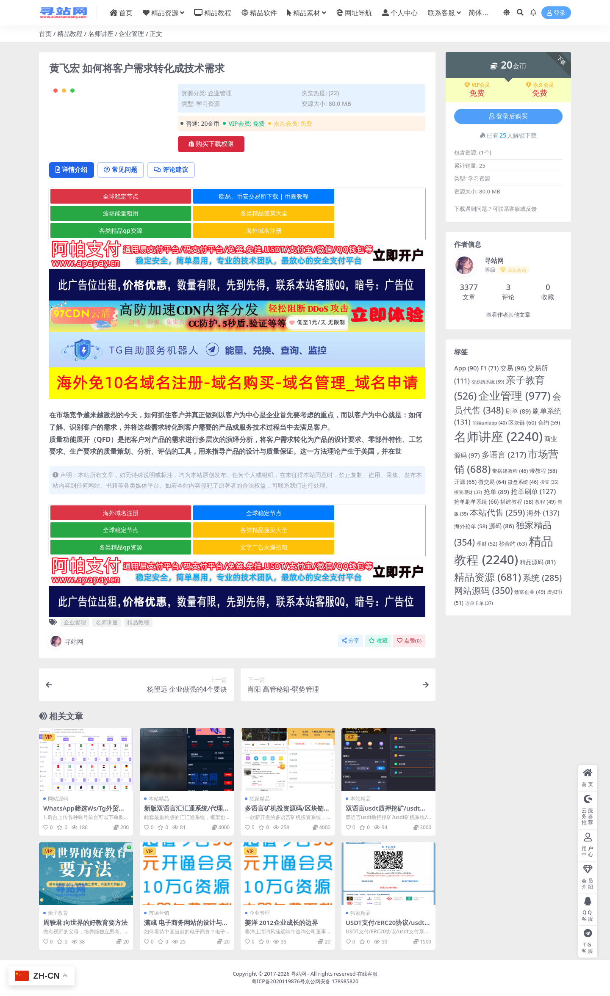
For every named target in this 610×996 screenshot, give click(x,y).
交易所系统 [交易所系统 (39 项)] (487, 381)
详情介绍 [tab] (73, 204)
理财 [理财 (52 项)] (487, 543)
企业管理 (131, 33)
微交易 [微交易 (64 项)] (492, 482)
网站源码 (58, 799)
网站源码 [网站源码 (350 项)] (483, 590)
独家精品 (260, 799)
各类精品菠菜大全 (112, 248)
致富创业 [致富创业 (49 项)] (529, 592)
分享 (350, 641)
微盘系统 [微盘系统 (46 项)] (523, 481)
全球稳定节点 (112, 231)
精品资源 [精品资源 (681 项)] (487, 577)
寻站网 (66, 641)
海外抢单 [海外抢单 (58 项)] (470, 526)
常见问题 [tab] (124, 204)
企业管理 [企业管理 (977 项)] (514, 395)
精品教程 (70, 33)
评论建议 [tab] (176, 204)
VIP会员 (477, 85)
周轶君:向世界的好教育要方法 (85, 923)
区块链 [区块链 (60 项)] (522, 422)
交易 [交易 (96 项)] (513, 368)
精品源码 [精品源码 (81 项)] (538, 562)
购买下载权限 (211, 144)
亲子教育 (58, 913)
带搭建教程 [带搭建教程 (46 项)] (510, 470)
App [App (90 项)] (466, 368)
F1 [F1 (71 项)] (489, 368)
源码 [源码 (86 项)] (501, 525)
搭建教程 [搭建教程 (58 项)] (516, 501)
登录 (556, 13)
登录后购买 (508, 116)
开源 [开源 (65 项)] (465, 482)
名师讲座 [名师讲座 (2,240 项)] (498, 436)
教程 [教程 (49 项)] (545, 501)
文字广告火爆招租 (361, 548)
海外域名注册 (362, 248)
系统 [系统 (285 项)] (542, 577)
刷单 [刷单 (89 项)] (518, 411)
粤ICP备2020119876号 (278, 981)
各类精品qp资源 (236, 248)
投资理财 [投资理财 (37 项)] (468, 492)
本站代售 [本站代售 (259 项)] (497, 512)
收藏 (378, 641)
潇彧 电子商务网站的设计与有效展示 (186, 927)
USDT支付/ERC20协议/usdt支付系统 (386, 927)
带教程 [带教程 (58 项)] (543, 471)
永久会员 (540, 85)
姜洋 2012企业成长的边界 (282, 923)
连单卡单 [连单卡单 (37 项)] (479, 603)
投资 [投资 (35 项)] (549, 482)
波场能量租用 (362, 231)
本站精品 (159, 799)
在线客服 (367, 973)
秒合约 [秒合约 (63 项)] (513, 543)
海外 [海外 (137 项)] (543, 513)
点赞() (409, 641)
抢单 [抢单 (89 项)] (496, 491)
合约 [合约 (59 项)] (549, 422)
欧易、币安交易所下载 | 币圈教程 (237, 231)
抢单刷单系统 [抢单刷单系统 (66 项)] (476, 501)
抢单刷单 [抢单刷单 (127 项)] (533, 491)
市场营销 (159, 913)
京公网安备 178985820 (331, 981)
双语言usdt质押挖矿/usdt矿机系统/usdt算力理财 (386, 812)
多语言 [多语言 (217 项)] (504, 454)
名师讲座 (101, 33)
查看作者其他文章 (508, 315)
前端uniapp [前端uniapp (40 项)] (489, 422)
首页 (45, 33)
